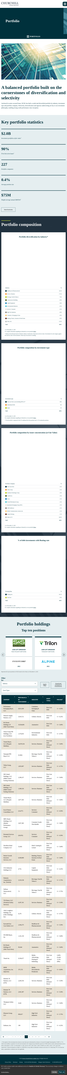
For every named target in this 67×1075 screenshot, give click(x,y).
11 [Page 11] (30, 1038)
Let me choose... (5, 1072)
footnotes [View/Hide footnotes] (10, 211)
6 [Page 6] (16, 1038)
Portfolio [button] (33, 36)
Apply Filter (44, 686)
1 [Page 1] (7, 1038)
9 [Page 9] (24, 1038)
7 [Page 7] (19, 1038)
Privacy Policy (8, 1063)
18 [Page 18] (45, 1038)
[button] (65, 4)
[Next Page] (49, 1038)
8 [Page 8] (21, 1038)
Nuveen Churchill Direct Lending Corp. (30, 1059)
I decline (54, 1072)
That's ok (61, 1072)
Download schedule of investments (58, 686)
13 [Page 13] (36, 1038)
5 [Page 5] (13, 1038)
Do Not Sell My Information (30, 1063)
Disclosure (15, 1063)
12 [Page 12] (33, 1038)
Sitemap (21, 1063)
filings (34, 332)
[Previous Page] (3, 1038)
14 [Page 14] (39, 1038)
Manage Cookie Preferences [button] (44, 1063)
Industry (19, 685)
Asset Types (19, 692)
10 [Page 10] (27, 1038)
